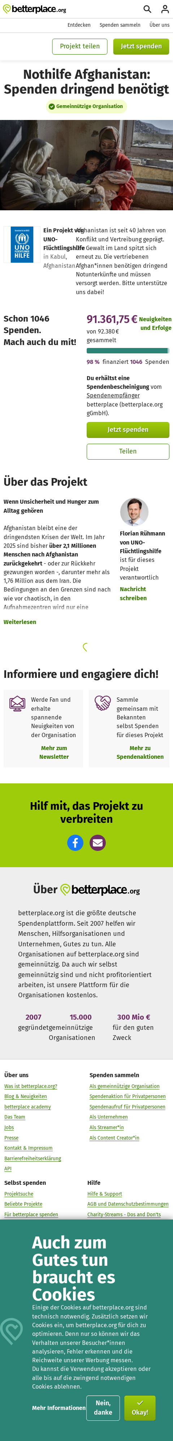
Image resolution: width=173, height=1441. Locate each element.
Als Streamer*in (107, 1127)
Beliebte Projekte (23, 1204)
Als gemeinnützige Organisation (125, 1086)
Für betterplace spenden (31, 1215)
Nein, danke (103, 1407)
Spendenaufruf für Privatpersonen (127, 1107)
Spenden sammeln (120, 25)
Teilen (128, 451)
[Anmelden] (165, 9)
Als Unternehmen (109, 1117)
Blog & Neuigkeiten (25, 1097)
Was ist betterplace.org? (30, 1086)
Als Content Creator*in (114, 1138)
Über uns (159, 25)
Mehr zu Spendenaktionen (140, 752)
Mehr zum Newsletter (54, 752)
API (8, 1169)
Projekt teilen (80, 46)
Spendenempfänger (113, 395)
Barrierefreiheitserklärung (32, 1159)
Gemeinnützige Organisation (89, 106)
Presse (11, 1138)
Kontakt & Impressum (28, 1148)
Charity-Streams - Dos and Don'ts (124, 1215)
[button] (75, 843)
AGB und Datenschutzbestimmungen (128, 1204)
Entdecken (79, 25)
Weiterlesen (20, 622)
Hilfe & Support (104, 1194)
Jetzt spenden (141, 46)
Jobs (9, 1127)
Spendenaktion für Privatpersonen (128, 1097)
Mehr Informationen (59, 1408)
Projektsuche (18, 1194)
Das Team (14, 1117)
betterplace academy (27, 1107)
